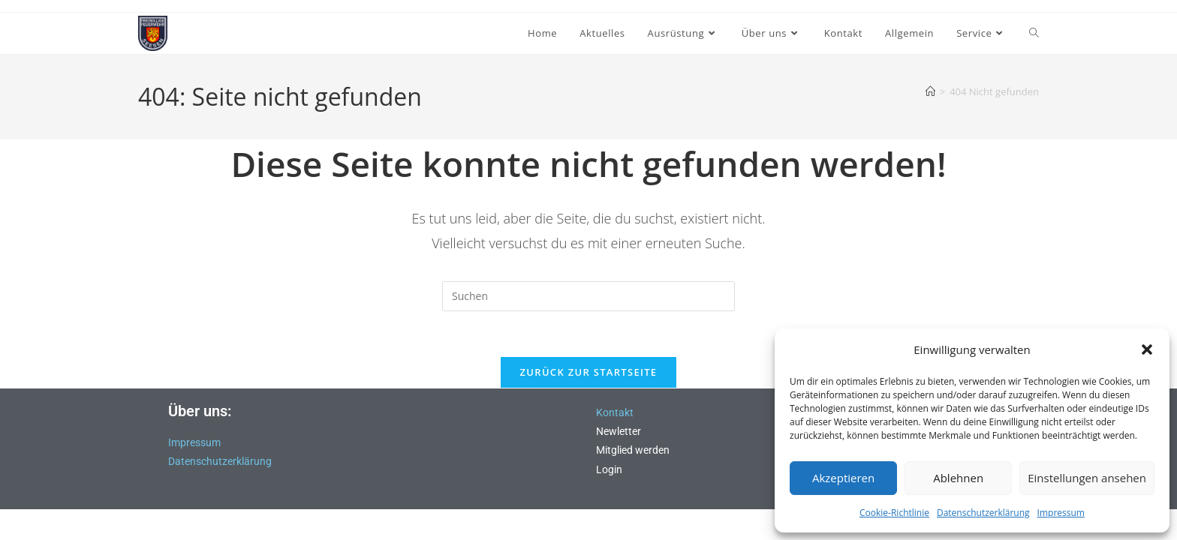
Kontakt (615, 412)
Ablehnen (958, 477)
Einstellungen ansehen (1087, 477)
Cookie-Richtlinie (894, 512)
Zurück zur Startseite (589, 372)
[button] (1146, 349)
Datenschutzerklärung (983, 512)
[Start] (930, 91)
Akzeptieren (843, 477)
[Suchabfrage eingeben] (588, 296)
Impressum (1061, 512)
